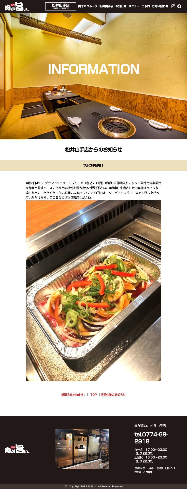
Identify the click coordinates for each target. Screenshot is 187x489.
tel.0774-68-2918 (151, 438)
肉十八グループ (88, 6)
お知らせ (120, 6)
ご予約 (145, 6)
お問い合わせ (160, 6)
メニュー (134, 6)
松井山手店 (106, 6)
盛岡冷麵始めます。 (73, 394)
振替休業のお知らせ (113, 394)
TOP (93, 394)
